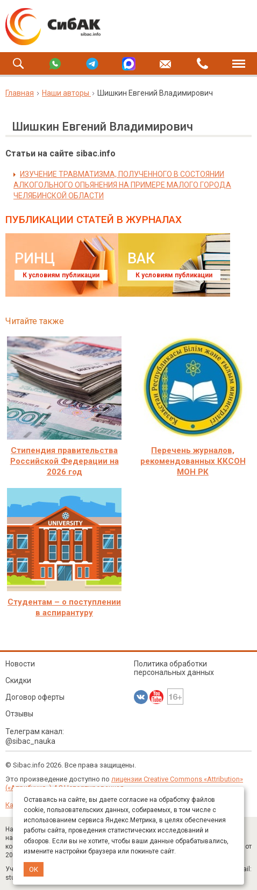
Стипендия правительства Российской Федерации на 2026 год (64, 461)
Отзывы (19, 713)
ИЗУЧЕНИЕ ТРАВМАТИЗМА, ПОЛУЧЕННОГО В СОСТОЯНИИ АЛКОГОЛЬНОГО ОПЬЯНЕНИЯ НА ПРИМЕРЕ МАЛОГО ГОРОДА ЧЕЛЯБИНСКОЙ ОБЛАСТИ (122, 185)
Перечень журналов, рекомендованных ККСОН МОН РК (193, 461)
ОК (33, 869)
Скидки (18, 680)
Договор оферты (35, 697)
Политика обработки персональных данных (174, 668)
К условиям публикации (61, 275)
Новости (20, 663)
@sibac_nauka (30, 741)
